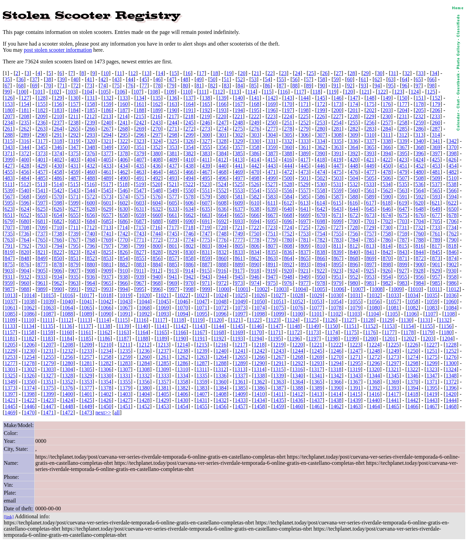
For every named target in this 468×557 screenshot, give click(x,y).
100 (22, 92)
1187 (124, 338)
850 (58, 258)
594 (452, 196)
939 (140, 277)
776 (222, 240)
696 (288, 221)
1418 (412, 394)
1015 (48, 295)
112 (219, 92)
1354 (105, 382)
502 (321, 178)
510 (452, 178)
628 (91, 209)
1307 (125, 369)
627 (74, 209)
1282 (105, 363)
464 (156, 172)
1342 (336, 375)
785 (370, 240)
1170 (256, 332)
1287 (201, 363)
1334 (182, 375)
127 (25, 98)
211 (74, 116)
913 (173, 271)
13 (147, 73)
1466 (412, 406)
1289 (240, 363)
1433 (240, 400)
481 (436, 172)
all (117, 412)
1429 (163, 400)
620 (419, 203)
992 (91, 289)
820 (25, 252)
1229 (9, 351)
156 (58, 104)
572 (91, 196)
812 (353, 246)
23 (283, 73)
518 (124, 184)
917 (239, 271)
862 (255, 258)
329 (239, 141)
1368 (374, 382)
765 (41, 240)
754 (321, 234)
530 (321, 184)
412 (222, 159)
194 (239, 110)
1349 (9, 382)
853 (107, 258)
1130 (406, 320)
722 (255, 227)
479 (403, 172)
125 (431, 92)
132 (107, 98)
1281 (86, 363)
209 (41, 116)
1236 (144, 351)
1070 (182, 308)
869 (370, 258)
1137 (86, 326)
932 (25, 277)
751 (272, 234)
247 (222, 122)
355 (206, 147)
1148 (294, 326)
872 (420, 258)
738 (58, 234)
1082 (412, 308)
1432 (220, 400)
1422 (29, 400)
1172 (294, 332)
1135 (47, 326)
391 (337, 153)
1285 (163, 363)
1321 (393, 369)
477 (370, 172)
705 (436, 221)
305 (288, 135)
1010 (415, 289)
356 (222, 147)
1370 (412, 382)
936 (91, 277)
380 (156, 153)
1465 (393, 406)
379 (140, 153)
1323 (431, 369)
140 (239, 98)
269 (140, 129)
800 (156, 246)
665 (239, 215)
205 (420, 110)
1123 (273, 320)
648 (420, 209)
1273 (393, 357)
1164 (142, 332)
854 (124, 258)
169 (272, 104)
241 (124, 122)
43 (117, 79)
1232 (67, 351)
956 (420, 277)
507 (403, 178)
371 (8, 153)
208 (25, 116)
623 (8, 209)
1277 (9, 363)
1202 (409, 338)
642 (321, 209)
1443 (432, 400)
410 (189, 159)
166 (222, 104)
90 (322, 85)
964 (91, 283)
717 (173, 227)
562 (387, 190)
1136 (67, 326)
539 (8, 190)
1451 (125, 406)
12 (133, 73)
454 (452, 166)
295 (124, 135)
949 (304, 277)
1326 (29, 375)
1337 (240, 375)
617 (370, 203)
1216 (220, 345)
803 (206, 246)
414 (255, 159)
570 (58, 196)
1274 (412, 357)
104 (88, 92)
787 (403, 240)
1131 (425, 320)
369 (436, 147)
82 (212, 85)
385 (239, 153)
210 (58, 116)
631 (140, 209)
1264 (220, 357)
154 (25, 104)
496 (222, 178)
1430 (182, 400)
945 (239, 277)
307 (321, 135)
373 (41, 153)
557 (304, 190)
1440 (374, 400)
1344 (374, 375)
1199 (351, 338)
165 (206, 104)
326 (189, 141)
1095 (201, 314)
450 (387, 166)
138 (206, 98)
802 (189, 246)
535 (403, 184)
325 (173, 141)
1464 (374, 406)
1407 (201, 394)
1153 (389, 326)
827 (140, 252)
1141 (161, 326)
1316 (297, 369)
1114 (103, 320)
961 (41, 283)
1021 (163, 295)
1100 (297, 314)
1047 (201, 301)
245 (189, 122)
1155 (427, 326)
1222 (335, 345)
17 (201, 73)
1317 (316, 369)
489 (107, 178)
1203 (428, 338)
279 (304, 129)
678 (452, 215)
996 (156, 289)
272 (189, 129)
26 (325, 73)
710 (58, 227)
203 (387, 110)
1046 (182, 301)
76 (130, 85)
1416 (374, 394)
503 (337, 178)
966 (124, 283)
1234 (105, 351)
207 (8, 116)
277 (272, 129)
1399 (48, 394)
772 (156, 240)
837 (304, 252)
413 (239, 159)
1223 (354, 345)
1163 (124, 332)
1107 (430, 314)
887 (206, 264)
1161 (86, 332)
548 (156, 190)
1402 (105, 394)
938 (124, 277)
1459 (278, 406)
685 (107, 221)
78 (158, 85)
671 (337, 215)
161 (140, 104)
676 (420, 215)
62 (377, 79)
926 (386, 271)
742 (124, 234)
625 (41, 209)
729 (370, 227)
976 (288, 283)
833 (239, 252)
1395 (432, 388)
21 (256, 73)
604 (156, 203)
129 (58, 98)
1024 (220, 295)
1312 (220, 369)
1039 (48, 301)
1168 (218, 332)
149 (387, 98)
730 (386, 227)
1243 (278, 351)
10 (106, 73)
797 (107, 246)
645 (370, 209)
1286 (182, 363)
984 (420, 283)
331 (272, 141)
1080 (374, 308)
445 (304, 166)
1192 (218, 338)
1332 (144, 375)
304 (272, 135)
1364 (297, 382)
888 (222, 264)
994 (124, 289)
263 (41, 129)
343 (8, 147)
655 (74, 215)
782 (321, 240)
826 (124, 252)
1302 (29, 369)
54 (267, 79)
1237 (163, 351)
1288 (220, 363)
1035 (432, 295)
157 (74, 104)
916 (222, 271)
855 (140, 258)
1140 (142, 326)
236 (41, 122)
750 (255, 234)
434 (124, 166)
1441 (393, 400)
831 (206, 252)
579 (206, 196)
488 (91, 178)
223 (271, 116)
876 (25, 264)
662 (189, 215)
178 (420, 104)
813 (370, 246)
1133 (9, 326)
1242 (259, 351)
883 (140, 264)
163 (173, 104)
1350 (29, 382)
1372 (451, 382)
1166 (180, 332)
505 (370, 178)
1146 (256, 326)
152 (436, 98)
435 (140, 166)
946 (255, 277)
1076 (297, 308)
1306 (105, 369)
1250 (412, 351)
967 (140, 283)
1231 (48, 351)
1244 (297, 351)
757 (370, 234)
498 (255, 178)
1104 (373, 314)
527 (271, 184)
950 (321, 277)
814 (386, 246)
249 (255, 122)
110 (186, 92)
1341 (316, 375)
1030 (336, 295)
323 (140, 141)
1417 (393, 394)
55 (281, 79)
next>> (103, 412)
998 (189, 289)
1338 (259, 375)
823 (74, 252)
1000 (223, 289)
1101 (316, 314)
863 (272, 258)
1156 (446, 326)
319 (74, 141)
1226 (412, 345)
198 (304, 110)
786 (387, 240)
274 (222, 129)
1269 (316, 357)
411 (206, 159)
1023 (201, 295)
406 (124, 159)
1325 (9, 375)
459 (74, 172)
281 (337, 129)
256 (370, 122)
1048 (220, 301)
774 (189, 240)
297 (156, 135)
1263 (201, 357)
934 (58, 277)
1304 (67, 369)
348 (91, 147)
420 (353, 159)
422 (386, 159)
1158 (29, 332)
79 (171, 85)
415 (271, 159)
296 (140, 135)
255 (354, 122)
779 (272, 240)
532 (353, 184)
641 (304, 209)
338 (387, 141)
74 (103, 85)
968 (156, 283)
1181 (9, 338)
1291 (278, 363)
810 (321, 246)
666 (255, 215)
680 (25, 221)
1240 (220, 351)
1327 (48, 375)
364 (354, 147)
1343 (355, 375)
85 (254, 85)
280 (321, 129)
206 (436, 110)
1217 (240, 345)
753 (304, 234)
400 (25, 159)
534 (386, 184)
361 (304, 147)
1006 (338, 289)
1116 (141, 320)
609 (239, 203)
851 (74, 258)
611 (271, 203)
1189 (161, 338)
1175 (351, 332)
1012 (453, 289)
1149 (313, 326)
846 (452, 252)
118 (316, 92)
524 (222, 184)
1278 (29, 363)
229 (370, 116)
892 (288, 264)
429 (41, 166)
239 (91, 122)
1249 (393, 351)
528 (288, 184)
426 (452, 159)
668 (288, 215)
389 (304, 153)
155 (41, 104)
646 (387, 209)
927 (403, 271)
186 (107, 110)
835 (272, 252)
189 (156, 110)
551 (206, 190)
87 (281, 85)
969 (173, 283)
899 (403, 264)
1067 (125, 308)
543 (74, 190)
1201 (389, 338)
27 (338, 73)
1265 (240, 357)
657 (107, 215)
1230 (29, 351)
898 (387, 264)
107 (137, 92)
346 (58, 147)
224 (288, 116)
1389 (316, 388)
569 (41, 196)
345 (41, 147)
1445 (9, 406)
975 (272, 283)
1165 (161, 332)
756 (354, 234)
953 (370, 277)
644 (354, 209)
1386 (259, 388)
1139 (124, 326)
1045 (163, 301)
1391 (355, 388)
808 (288, 246)
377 (107, 153)
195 (255, 110)
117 (300, 92)
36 (21, 79)
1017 (86, 295)
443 (272, 166)
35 (7, 79)
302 (239, 135)
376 (91, 153)
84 (240, 85)
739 (74, 234)
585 (304, 196)
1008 (377, 289)
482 (452, 172)
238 (74, 122)
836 (288, 252)
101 (39, 92)
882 (124, 264)
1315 (278, 369)
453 (436, 166)
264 (58, 129)
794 (58, 246)
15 (174, 73)
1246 (336, 351)
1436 (297, 400)
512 (25, 184)
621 (436, 203)
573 (107, 196)
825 (107, 252)
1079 (355, 308)
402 (58, 159)
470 (255, 172)
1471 (48, 412)
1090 (105, 314)
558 (321, 190)
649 (436, 209)
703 (403, 221)
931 (8, 277)
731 (403, 227)
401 (41, 159)
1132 (444, 320)
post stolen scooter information (58, 50)
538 (452, 184)
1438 (336, 400)
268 (124, 129)
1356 (144, 382)
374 (58, 153)
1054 (336, 301)
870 (387, 258)
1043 (125, 301)
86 (267, 85)
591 (403, 196)
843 (403, 252)
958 (452, 277)
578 (189, 196)
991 (74, 289)
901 (436, 264)
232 (419, 116)
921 (304, 271)
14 (160, 73)
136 (173, 98)
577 (173, 196)
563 (403, 190)
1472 (67, 412)
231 (403, 116)
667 (272, 215)
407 (140, 159)
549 (173, 190)
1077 (316, 308)
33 (420, 73)
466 (189, 172)
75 (117, 85)
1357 (163, 382)
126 (8, 98)
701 (370, 221)
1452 (144, 406)
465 (173, 172)
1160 (67, 332)
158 (91, 104)
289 (25, 135)
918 (255, 271)
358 (255, 147)
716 (156, 227)
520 (156, 184)
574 (124, 196)
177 (403, 104)
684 (91, 221)
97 (418, 85)
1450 (105, 406)
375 (74, 153)
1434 (259, 400)
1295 (355, 363)
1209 (86, 345)
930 (452, 271)
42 (103, 79)
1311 (201, 369)
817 (436, 246)
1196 (294, 338)
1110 (29, 320)
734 (452, 227)
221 (239, 116)
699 (337, 221)
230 (386, 116)
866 (321, 258)
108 (154, 92)
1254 (29, 357)
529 (304, 184)
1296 (374, 363)
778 (255, 240)
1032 (374, 295)
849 (41, 258)
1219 (278, 345)
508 (420, 178)
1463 (355, 406)
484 (25, 178)
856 (156, 258)
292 (74, 135)
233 (436, 116)
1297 (393, 363)
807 (272, 246)
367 (403, 147)
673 (370, 215)
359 (272, 147)
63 (391, 79)
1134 (29, 326)
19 (229, 73)
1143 (199, 326)
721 (239, 227)
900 (420, 264)
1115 (122, 320)
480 (420, 172)
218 (189, 116)
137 (189, 98)
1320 (374, 369)
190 (173, 110)
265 (74, 129)
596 (25, 203)
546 (124, 190)
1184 (67, 338)
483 (8, 178)
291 (58, 135)
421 (370, 159)
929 (436, 271)
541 (41, 190)
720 (222, 227)
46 (158, 79)
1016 (67, 295)
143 (288, 98)
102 (55, 92)
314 (436, 135)
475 (337, 172)
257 (387, 122)
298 (173, 135)
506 (387, 178)
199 (321, 110)
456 (25, 172)
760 (420, 234)
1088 (67, 314)
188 (140, 110)
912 (156, 271)
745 (173, 234)
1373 (9, 388)
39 (62, 79)
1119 (197, 320)
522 (189, 184)
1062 (29, 308)
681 (41, 221)
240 (107, 122)
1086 (29, 314)
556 (288, 190)
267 (107, 129)
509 (436, 178)
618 (386, 203)
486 (58, 178)
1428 (144, 400)
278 (288, 129)
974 (255, 283)
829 (173, 252)
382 (189, 153)
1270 (336, 357)
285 (403, 129)
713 (107, 227)
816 (419, 246)
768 (91, 240)
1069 (163, 308)
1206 (29, 345)
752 (288, 234)
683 (74, 221)
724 (288, 227)
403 (74, 159)
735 (8, 234)
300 (206, 135)
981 (370, 283)
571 (74, 196)
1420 (450, 394)
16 (188, 73)
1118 (179, 320)
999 (206, 289)
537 (436, 184)
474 (321, 172)
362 (321, 147)
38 (48, 79)
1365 (316, 382)
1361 (240, 382)
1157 (9, 332)
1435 (278, 400)
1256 (67, 357)
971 (206, 283)
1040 (67, 301)
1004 (300, 289)
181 (25, 110)
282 (354, 129)
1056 (374, 301)
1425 (86, 400)
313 (419, 135)
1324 (450, 369)
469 (239, 172)
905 (41, 271)
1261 (163, 357)
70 (48, 85)
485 (41, 178)
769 (107, 240)
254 (337, 122)
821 (41, 252)
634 (189, 209)
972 (222, 283)
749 (239, 234)
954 (387, 277)
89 (308, 85)
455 (8, 172)
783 (337, 240)
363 (337, 147)
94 (377, 85)
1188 (142, 338)
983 (403, 283)
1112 (66, 320)
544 (91, 190)
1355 (125, 382)
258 (403, 122)
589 (370, 196)
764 (25, 240)
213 (107, 116)
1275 (432, 357)
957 (436, 277)
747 (206, 234)
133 (124, 98)
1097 (240, 314)
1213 (163, 345)
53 (254, 79)
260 (436, 122)
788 (420, 240)
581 (239, 196)
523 (206, 184)
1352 (67, 382)
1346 (412, 375)
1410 (259, 394)
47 (171, 79)
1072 (220, 308)
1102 (335, 314)
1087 (48, 314)
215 (140, 116)
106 (121, 92)
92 (350, 85)
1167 (199, 332)
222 (255, 116)
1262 (182, 357)
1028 (297, 295)
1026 (259, 295)
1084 (451, 308)
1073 (240, 308)
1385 (240, 388)
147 (354, 98)
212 (91, 116)
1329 (86, 375)
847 (8, 258)
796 (91, 246)
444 (288, 166)
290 (41, 135)
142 (272, 98)
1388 (297, 388)
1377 (86, 388)
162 (156, 104)
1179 (427, 332)
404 (91, 159)
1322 (412, 369)
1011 (434, 289)
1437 (316, 400)
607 (206, 203)
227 (337, 116)
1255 (48, 357)
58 (322, 79)
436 (156, 166)
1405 (163, 394)
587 (337, 196)
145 (321, 98)
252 (304, 122)
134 (140, 98)
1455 (201, 406)
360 (288, 147)
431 (74, 166)
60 (350, 79)
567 (8, 196)
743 (140, 234)
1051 (278, 301)
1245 (316, 351)
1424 (67, 400)
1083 (432, 308)
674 (387, 215)
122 (382, 92)
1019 (125, 295)
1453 (163, 406)
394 (387, 153)
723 (271, 227)
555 (272, 190)
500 (288, 178)
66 (432, 79)
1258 (105, 357)
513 (41, 184)
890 (255, 264)
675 (403, 215)
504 (354, 178)
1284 (144, 363)
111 (203, 92)
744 (156, 234)
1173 (313, 332)
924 (353, 271)
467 (206, 172)
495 (206, 178)
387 (272, 153)
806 (255, 246)
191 (189, 110)
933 (41, 277)
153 (8, 104)
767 (74, 240)
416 (288, 159)
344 (25, 147)
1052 (297, 301)
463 (140, 172)
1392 (374, 388)
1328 (67, 375)
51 (226, 79)
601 (107, 203)
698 (321, 221)
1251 (432, 351)
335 (337, 141)
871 (403, 258)
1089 (86, 314)
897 (370, 264)
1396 (451, 388)
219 (206, 116)
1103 (354, 314)
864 (288, 258)
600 (91, 203)
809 (304, 246)
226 (321, 116)
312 (403, 135)
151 (420, 98)
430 (58, 166)
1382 (182, 388)
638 (255, 209)
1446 (29, 406)
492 (156, 178)
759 (403, 234)
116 (284, 92)
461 (107, 172)
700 (354, 221)
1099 (278, 314)
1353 (86, 382)
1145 (237, 326)
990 (58, 289)
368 (420, 147)
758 (387, 234)
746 (189, 234)
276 (255, 129)
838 (321, 252)
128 (41, 98)
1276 (451, 357)
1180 (446, 332)
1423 (48, 400)
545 (107, 190)
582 (255, 196)
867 (337, 258)
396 (420, 153)
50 (212, 79)
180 (8, 110)
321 (107, 141)
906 (58, 271)
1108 (449, 314)
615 (337, 203)
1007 (358, 289)
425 (436, 159)
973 (239, 283)
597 (41, 203)
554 (255, 190)
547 (140, 190)
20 (242, 73)
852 (91, 258)
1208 (67, 345)
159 (107, 104)
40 (75, 79)
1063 (48, 308)
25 (311, 73)
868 (354, 258)
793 (41, 246)
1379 (125, 388)
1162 (104, 332)
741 (107, 234)
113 (235, 92)
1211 (125, 345)
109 (170, 92)
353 (173, 147)
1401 (86, 394)
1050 (259, 301)
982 (387, 283)
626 (58, 209)
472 (288, 172)
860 (222, 258)
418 (321, 159)
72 (75, 85)
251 (288, 122)
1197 (313, 338)
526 (255, 184)
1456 (220, 406)
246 (206, 122)
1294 (336, 363)
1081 (393, 308)
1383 (201, 388)
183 (58, 110)
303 (255, 135)
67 (7, 85)
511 (8, 184)
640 (288, 209)
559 (337, 190)
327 (206, 141)
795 (74, 246)
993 (107, 289)
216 (156, 116)
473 (304, 172)
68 (21, 85)
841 (370, 252)
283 (370, 129)
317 (41, 141)
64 (404, 79)
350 (124, 147)
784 (354, 240)
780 (288, 240)
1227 (431, 345)
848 (25, 258)
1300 (451, 363)
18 (215, 73)
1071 (201, 308)
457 (41, 172)
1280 (67, 363)
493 (173, 178)
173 (337, 104)
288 (8, 135)
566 (452, 190)
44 (130, 79)
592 (420, 196)
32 (407, 73)
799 (140, 246)
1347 (432, 375)
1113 (85, 320)
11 (119, 73)
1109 (9, 320)
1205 (9, 345)
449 (370, 166)
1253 (9, 357)
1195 (275, 338)
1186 (104, 338)
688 (156, 221)
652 (25, 215)
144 (304, 98)
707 (8, 227)
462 (124, 172)
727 (337, 227)
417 (304, 159)
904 (25, 271)
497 (239, 178)
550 (189, 190)
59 (336, 79)
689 (173, 221)
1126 (330, 320)
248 (239, 122)
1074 (259, 308)
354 (189, 147)
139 (222, 98)
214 (124, 116)
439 (206, 166)
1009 (396, 289)
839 (337, 252)
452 (420, 166)
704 (420, 221)
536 (419, 184)
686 (124, 221)
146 (337, 98)
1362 (259, 382)
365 (370, 147)
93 (363, 85)
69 (34, 85)
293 (91, 135)
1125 (311, 320)
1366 (336, 382)
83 (226, 85)
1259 (125, 357)
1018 (105, 295)
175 (370, 104)
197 (288, 110)
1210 (105, 345)
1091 (125, 314)
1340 (297, 375)
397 (436, 153)
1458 (259, 406)
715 (140, 227)
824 (91, 252)
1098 (259, 314)
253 (321, 122)
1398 (29, 394)
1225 (393, 345)
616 (353, 203)
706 (452, 221)
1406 (182, 394)
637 (239, 209)
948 (288, 277)
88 (295, 85)
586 (321, 196)
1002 (262, 289)
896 (354, 264)
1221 (316, 345)
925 (370, 271)
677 (436, 215)
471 (272, 172)
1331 (125, 375)
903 (8, 271)
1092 (144, 314)
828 (156, 252)
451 (403, 166)
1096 (220, 314)
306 (304, 135)
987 (8, 289)
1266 (259, 357)
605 (173, 203)
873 (436, 258)
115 (268, 92)
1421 (9, 400)
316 (25, 141)
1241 (240, 351)
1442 (412, 400)
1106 (411, 314)
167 (239, 104)
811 (337, 246)
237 (58, 122)
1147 (275, 326)
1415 (354, 394)
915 (206, 271)
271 (173, 129)
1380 (144, 388)
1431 (201, 400)
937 (107, 277)
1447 (48, 406)
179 (436, 104)
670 (321, 215)
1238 (182, 351)
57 (308, 79)
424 (419, 159)
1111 (47, 320)
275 (239, 129)
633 (173, 209)
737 (41, 234)
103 (71, 92)
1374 (29, 388)
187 (124, 110)
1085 (9, 314)
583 (272, 196)
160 (124, 104)
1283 (125, 363)
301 (222, 135)
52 (240, 79)
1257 (86, 357)
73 (89, 85)
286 (420, 129)
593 (436, 196)
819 (8, 252)
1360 (220, 382)
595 (8, 203)
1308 (144, 369)
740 (91, 234)
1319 (354, 369)
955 (403, 277)
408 (156, 159)
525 (239, 184)
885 (173, 264)
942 (189, 277)
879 (74, 264)
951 (337, 277)
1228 (450, 345)
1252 (451, 351)
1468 (451, 406)
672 (354, 215)
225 (304, 116)
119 (332, 92)
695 (272, 221)
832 (222, 252)
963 (74, 283)
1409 (240, 394)
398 (452, 153)
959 (8, 283)
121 (365, 92)
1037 (9, 301)
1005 (319, 289)
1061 (9, 308)
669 (304, 215)
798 (124, 246)
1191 (199, 338)
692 (222, 221)
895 (337, 264)
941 (173, 277)
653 (41, 215)
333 (304, 141)
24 (297, 73)
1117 (160, 320)
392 (354, 153)
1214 (182, 345)
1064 (67, 308)
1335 (201, 375)
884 (156, 264)
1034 (412, 295)
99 (7, 92)
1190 (180, 338)
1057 (393, 301)
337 (370, 141)
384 (222, 153)
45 (144, 79)
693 (239, 221)
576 (156, 196)
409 (173, 159)
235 (25, 122)
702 (387, 221)
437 (173, 166)
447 (337, 166)
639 (272, 209)
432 (91, 166)
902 (452, 264)
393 (370, 153)
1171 (275, 332)
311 (387, 135)
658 (124, 215)
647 (403, 209)
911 (140, 271)
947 (272, 277)
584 (288, 196)
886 (189, 264)
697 (304, 221)
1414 (335, 394)
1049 (240, 301)
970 (189, 283)
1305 (86, 369)
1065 (86, 308)
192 (206, 110)
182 (41, 110)
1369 (393, 382)
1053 (316, 301)
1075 (278, 308)
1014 (29, 295)
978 (321, 283)
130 (74, 98)
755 (337, 234)
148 (370, 98)
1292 (297, 363)
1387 (278, 388)
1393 (393, 388)
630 (124, 209)
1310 (182, 369)
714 (124, 227)
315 (8, 141)
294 (107, 135)
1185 (86, 338)
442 (255, 166)
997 (173, 289)
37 (34, 79)
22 (270, 73)
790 (452, 240)
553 (239, 190)
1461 (316, 406)
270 (156, 129)
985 (436, 283)
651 (8, 215)
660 (156, 215)
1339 (278, 375)
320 (91, 141)
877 (41, 264)
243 (156, 122)
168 (255, 104)
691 (206, 221)
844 (420, 252)
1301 (9, 369)
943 (206, 277)
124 (414, 92)
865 (304, 258)
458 (58, 172)
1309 (163, 369)
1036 (451, 295)
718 (189, 227)
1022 (182, 295)
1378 (105, 388)
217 (173, 116)
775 (206, 240)
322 (124, 141)
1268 (297, 357)
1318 (335, 369)
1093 (163, 314)
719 (206, 227)
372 (25, 153)
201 (354, 110)
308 (337, 135)
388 (288, 153)
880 (91, 264)
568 (25, 196)
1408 (220, 394)
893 (304, 264)
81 (199, 85)
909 (107, 271)
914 (189, 271)
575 (140, 196)
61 (363, 79)
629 (107, 209)
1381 (163, 388)
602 (124, 203)
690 (189, 221)
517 (107, 184)
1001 (242, 289)
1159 (47, 332)
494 (189, 178)
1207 (48, 345)
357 (239, 147)
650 (452, 209)
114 (251, 92)
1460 (297, 406)
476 (354, 172)
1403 (125, 394)
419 (337, 159)
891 (272, 264)
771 (140, 240)
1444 (451, 400)
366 (387, 147)
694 (255, 221)
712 (91, 227)
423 (403, 159)
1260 (144, 357)
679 (8, 221)
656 (91, 215)
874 (452, 258)
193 (222, 110)
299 (189, 135)
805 (239, 246)
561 (370, 190)
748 (222, 234)
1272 (374, 357)
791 (8, 246)
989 (41, 289)
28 (352, 73)
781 (304, 240)
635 (206, 209)
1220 (297, 345)
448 (354, 166)
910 (124, 271)
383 (206, 153)
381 (173, 153)
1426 (105, 400)
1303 (48, 369)
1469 (9, 412)
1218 (259, 345)
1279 (48, 363)
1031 (355, 295)
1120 (216, 320)
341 (436, 141)
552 (222, 190)
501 (304, 178)
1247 (355, 351)
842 (387, 252)
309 (354, 135)
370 (452, 147)
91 (336, 85)
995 (140, 289)
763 (8, 240)
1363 (278, 382)
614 (321, 203)
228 (353, 116)
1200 (370, 338)
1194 (256, 338)
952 (354, 277)
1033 (393, 295)
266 (91, 129)
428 (25, 166)
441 (239, 166)
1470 (29, 412)
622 (452, 203)
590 (387, 196)
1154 (408, 326)
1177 (389, 332)
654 (58, 215)
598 (58, 203)
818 (452, 246)
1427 (125, 400)
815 (403, 246)
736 (25, 234)
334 (321, 141)
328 (222, 141)
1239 (201, 351)
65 (418, 79)
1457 (240, 406)
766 (58, 240)
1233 (86, 351)
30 (379, 73)
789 (436, 240)
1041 (86, 301)
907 (74, 271)
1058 (412, 301)
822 (58, 252)
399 (8, 159)
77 (144, 85)
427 (8, 166)
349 (107, 147)
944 (222, 277)
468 (222, 172)
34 (434, 73)
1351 (48, 382)
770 (124, 240)
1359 (201, 382)
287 (436, 129)
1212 (144, 345)
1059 (432, 301)
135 (156, 98)
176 (387, 104)
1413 (316, 394)
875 (8, 264)
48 (185, 79)
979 (337, 283)
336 (354, 141)
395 (403, 153)
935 (74, 277)
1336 (220, 375)
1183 (47, 338)
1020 (144, 295)
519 (140, 184)
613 (304, 203)
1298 (412, 363)
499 (272, 178)
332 (288, 141)
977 (304, 283)
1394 (412, 388)
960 (25, 283)
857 (173, 258)
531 (337, 184)
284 (387, 129)
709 (41, 227)
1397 (9, 394)
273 (206, 129)
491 (140, 178)
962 (58, 283)
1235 (125, 351)
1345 (393, 375)
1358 (182, 382)
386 (255, 153)
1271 (355, 357)
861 (239, 258)
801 (173, 246)
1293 (316, 363)
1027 (278, 295)
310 (370, 135)
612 (288, 203)
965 (107, 283)
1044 (144, 301)
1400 (67, 394)
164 (189, 104)
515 (74, 184)
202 (370, 110)
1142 (180, 326)
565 (436, 190)
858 (189, 258)
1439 (355, 400)
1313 (240, 369)
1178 (408, 332)
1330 (105, 375)
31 (393, 73)
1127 (349, 320)
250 (272, 122)
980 (354, 283)
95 (391, 85)
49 (199, 79)
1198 (332, 338)
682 (58, 221)
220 (222, 116)
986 (452, 283)
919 (271, 271)
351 (140, 147)
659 (140, 215)
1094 (182, 314)
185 (91, 110)
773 (173, 240)
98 (432, 85)
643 (337, 209)
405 (107, 159)
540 (25, 190)
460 (91, 172)
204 (403, 110)
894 (321, 264)
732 (419, 227)
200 (337, 110)
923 (337, 271)
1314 (259, 369)
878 (58, 264)
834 (255, 252)
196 (272, 110)
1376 (67, 388)
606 (189, 203)
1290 (259, 363)
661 (173, 215)
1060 (451, 301)
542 (58, 190)
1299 (432, 363)
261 (8, 129)
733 (436, 227)
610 (255, 203)
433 (107, 166)
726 (321, 227)
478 (387, 172)
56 (295, 79)
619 (403, 203)
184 (74, 110)
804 (222, 246)
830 (189, 252)
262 (25, 129)
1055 (355, 301)
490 (124, 178)
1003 (281, 289)
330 (255, 141)
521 (173, 184)
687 (140, 221)
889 (239, 264)
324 (156, 141)
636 (222, 209)
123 (398, 92)
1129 (387, 320)
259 (420, 122)
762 (452, 234)
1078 (336, 308)
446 (321, 166)
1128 (368, 320)
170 (288, 104)
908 (91, 271)
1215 (201, 345)
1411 (278, 394)
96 (404, 85)
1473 (86, 412)
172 (321, 104)
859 (206, 258)
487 (74, 178)
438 (189, 166)
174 (354, 104)
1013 (9, 295)
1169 (237, 332)
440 (222, 166)
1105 (392, 314)
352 (156, 147)
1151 (351, 326)
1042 (105, 301)
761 (436, 234)
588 (354, 196)
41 (89, 79)
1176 (370, 332)
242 (140, 122)
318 (58, 141)
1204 (447, 338)
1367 (355, 382)
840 (354, 252)
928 (419, 271)
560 (354, 190)
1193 (237, 338)
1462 (336, 406)
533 (370, 184)
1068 (144, 308)
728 (353, 227)
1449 (86, 406)
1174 (332, 332)
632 (156, 209)
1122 (254, 320)
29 (366, 73)
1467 (432, 406)
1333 (163, 375)
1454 (182, 406)
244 (173, 122)
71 (62, 85)
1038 (29, 301)
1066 (105, 308)
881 (107, 264)
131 (91, 98)
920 (288, 271)
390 (321, 153)
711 (74, 227)
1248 (374, 351)
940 (156, 277)
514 (58, 184)
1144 (218, 326)
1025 (240, 295)
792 (25, 246)
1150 (332, 326)
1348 (451, 375)
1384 (220, 388)
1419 (431, 394)
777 (239, 240)
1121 (235, 320)
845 (436, 252)
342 (452, 141)
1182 (29, 338)
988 (25, 289)
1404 (144, 394)
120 (349, 92)
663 (206, 215)
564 (420, 190)
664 (222, 215)
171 (304, 104)
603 (140, 203)
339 (403, 141)
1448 (67, 406)
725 (304, 227)
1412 (297, 394)
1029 (316, 295)
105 (104, 92)
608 (222, 203)
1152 (370, 326)
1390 (336, 388)
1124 (292, 320)
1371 (432, 382)
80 (185, 85)
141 (255, 98)
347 (74, 147)
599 (74, 203)
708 (25, 227)
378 (124, 153)
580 (222, 196)
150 (403, 98)
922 (321, 271)
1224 (374, 345)
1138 (104, 326)
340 (420, 141)
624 (25, 209)
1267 (278, 357)
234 (8, 122)
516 (91, 184)
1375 (48, 388)
